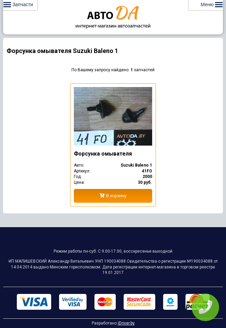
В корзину (113, 195)
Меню (212, 4)
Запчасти (18, 4)
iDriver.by (126, 323)
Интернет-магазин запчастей (113, 17)
